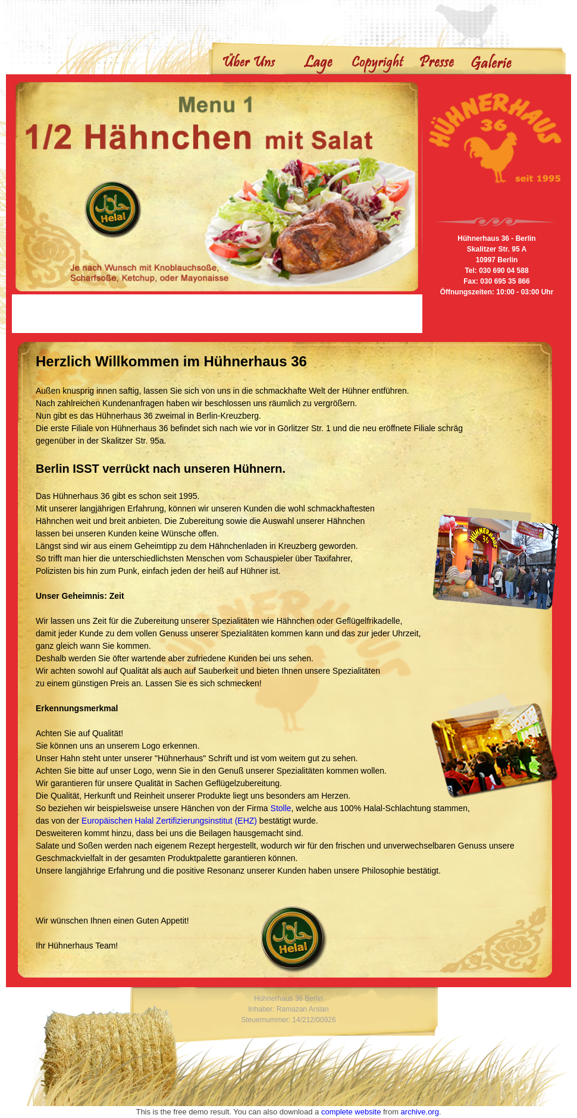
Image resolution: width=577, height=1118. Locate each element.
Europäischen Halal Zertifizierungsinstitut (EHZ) (169, 820)
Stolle (281, 808)
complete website (351, 1111)
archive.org (420, 1111)
